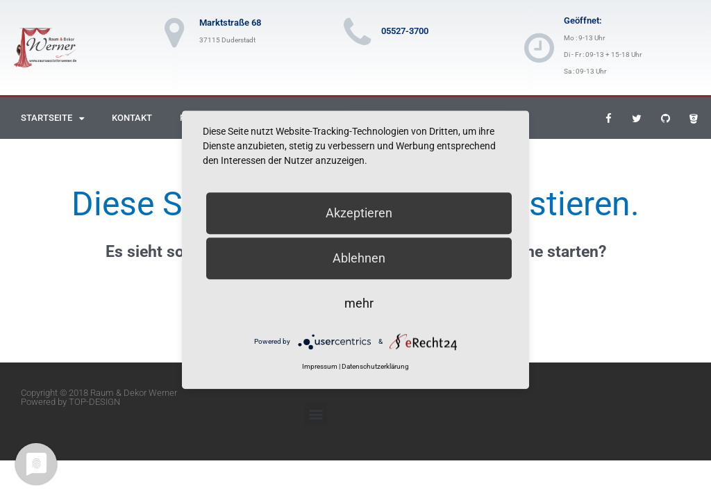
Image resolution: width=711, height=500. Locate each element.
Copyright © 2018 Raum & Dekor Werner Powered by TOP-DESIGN (99, 397)
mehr (359, 303)
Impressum (319, 367)
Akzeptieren (359, 213)
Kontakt (132, 117)
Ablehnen (359, 258)
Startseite (52, 118)
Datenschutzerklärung (375, 367)
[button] (315, 414)
